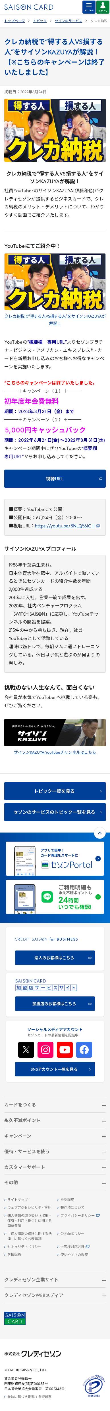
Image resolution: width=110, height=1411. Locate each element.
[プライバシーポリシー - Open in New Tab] (81, 1215)
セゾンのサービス (68, 21)
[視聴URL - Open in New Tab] (54, 479)
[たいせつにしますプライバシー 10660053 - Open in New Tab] (94, 1397)
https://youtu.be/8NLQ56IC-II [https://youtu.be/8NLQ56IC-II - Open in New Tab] (67, 526)
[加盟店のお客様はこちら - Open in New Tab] (55, 995)
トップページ (14, 21)
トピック (40, 21)
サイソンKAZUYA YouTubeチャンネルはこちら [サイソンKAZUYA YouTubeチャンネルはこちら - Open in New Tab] (55, 753)
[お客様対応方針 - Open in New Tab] (81, 1247)
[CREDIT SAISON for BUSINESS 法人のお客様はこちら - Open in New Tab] (55, 949)
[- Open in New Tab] (54, 281)
